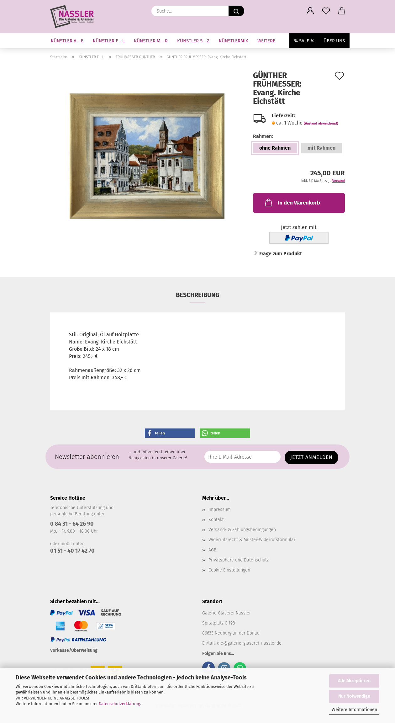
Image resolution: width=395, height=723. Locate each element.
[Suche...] (236, 11)
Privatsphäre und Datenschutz (238, 560)
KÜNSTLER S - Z (193, 41)
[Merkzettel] (326, 11)
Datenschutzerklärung (119, 703)
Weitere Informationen (354, 709)
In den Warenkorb (292, 202)
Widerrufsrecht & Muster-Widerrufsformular (251, 539)
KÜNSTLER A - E (67, 41)
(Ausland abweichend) (321, 123)
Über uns (334, 41)
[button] (310, 11)
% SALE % (304, 41)
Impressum (219, 509)
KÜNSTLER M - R (151, 41)
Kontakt (216, 519)
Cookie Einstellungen (229, 570)
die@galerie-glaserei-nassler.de (249, 643)
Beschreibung (197, 295)
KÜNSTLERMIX (233, 41)
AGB (212, 550)
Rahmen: (263, 136)
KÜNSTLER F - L (108, 41)
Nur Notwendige (354, 696)
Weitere (266, 41)
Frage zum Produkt (280, 254)
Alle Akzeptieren (354, 680)
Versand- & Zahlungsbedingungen (242, 529)
